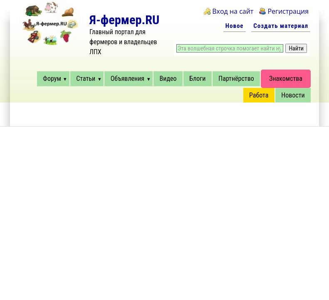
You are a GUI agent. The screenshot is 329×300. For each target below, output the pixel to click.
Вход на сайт (232, 11)
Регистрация (288, 11)
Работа (258, 95)
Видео (168, 78)
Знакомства (285, 78)
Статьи (85, 78)
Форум (52, 78)
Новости (292, 95)
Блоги (197, 78)
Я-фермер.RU (124, 19)
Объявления (127, 78)
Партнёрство (236, 78)
